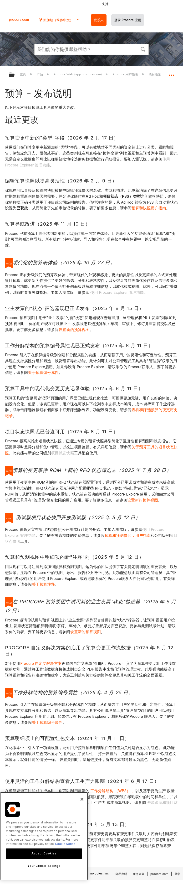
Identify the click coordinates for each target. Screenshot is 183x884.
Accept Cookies (43, 853)
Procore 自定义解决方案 (41, 663)
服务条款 (138, 874)
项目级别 (155, 74)
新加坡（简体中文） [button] (57, 20)
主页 (23, 74)
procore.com (19, 19)
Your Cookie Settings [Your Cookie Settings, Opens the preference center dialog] (43, 866)
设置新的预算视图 (74, 329)
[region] (44, 836)
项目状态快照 (62, 453)
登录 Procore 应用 (127, 20)
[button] (143, 49)
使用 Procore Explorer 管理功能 (117, 292)
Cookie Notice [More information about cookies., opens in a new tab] (65, 844)
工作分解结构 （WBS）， (112, 791)
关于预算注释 (43, 584)
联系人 (99, 20)
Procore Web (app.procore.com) (78, 74)
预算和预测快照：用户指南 (128, 535)
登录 (177, 874)
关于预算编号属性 (43, 372)
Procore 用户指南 (126, 74)
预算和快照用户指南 (149, 208)
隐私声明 (121, 874)
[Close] (82, 799)
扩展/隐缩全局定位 (171, 73)
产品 (40, 74)
